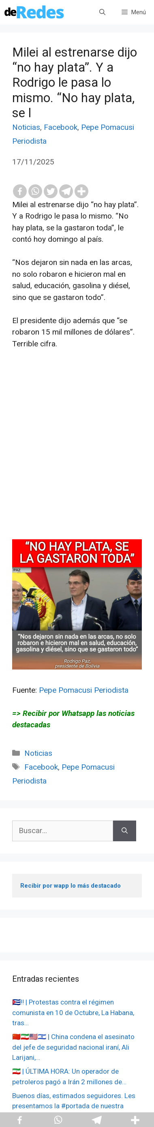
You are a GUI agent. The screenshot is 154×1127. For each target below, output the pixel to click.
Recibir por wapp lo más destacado (70, 885)
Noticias (26, 127)
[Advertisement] (77, 462)
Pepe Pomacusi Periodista (83, 690)
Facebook (60, 127)
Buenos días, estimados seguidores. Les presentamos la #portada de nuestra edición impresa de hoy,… (73, 1106)
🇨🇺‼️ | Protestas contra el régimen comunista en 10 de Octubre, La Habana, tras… (73, 1012)
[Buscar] (124, 831)
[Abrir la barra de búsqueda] (102, 12)
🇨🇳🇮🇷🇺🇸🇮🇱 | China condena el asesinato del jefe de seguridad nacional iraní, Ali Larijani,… (73, 1047)
